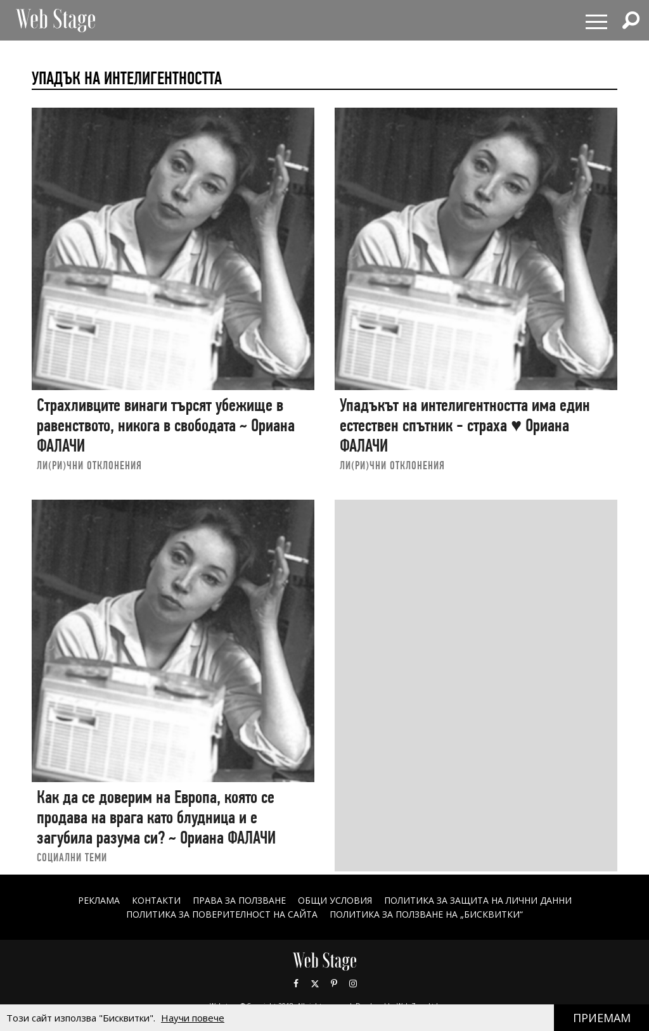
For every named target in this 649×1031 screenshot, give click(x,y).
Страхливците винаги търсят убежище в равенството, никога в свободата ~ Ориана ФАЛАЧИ (166, 425)
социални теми (72, 857)
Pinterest (334, 983)
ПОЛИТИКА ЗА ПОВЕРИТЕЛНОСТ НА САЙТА (222, 914)
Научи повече (192, 1017)
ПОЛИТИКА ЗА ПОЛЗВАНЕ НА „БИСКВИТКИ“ (426, 914)
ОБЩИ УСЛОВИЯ (335, 900)
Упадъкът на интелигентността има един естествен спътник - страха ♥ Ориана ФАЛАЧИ (465, 425)
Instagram (353, 983)
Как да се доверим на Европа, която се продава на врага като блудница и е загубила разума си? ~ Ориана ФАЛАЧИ (156, 817)
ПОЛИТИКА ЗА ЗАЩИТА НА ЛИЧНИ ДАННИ (478, 900)
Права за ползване (239, 900)
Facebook (295, 983)
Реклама (99, 900)
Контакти (156, 900)
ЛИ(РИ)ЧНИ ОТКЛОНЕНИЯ (89, 465)
